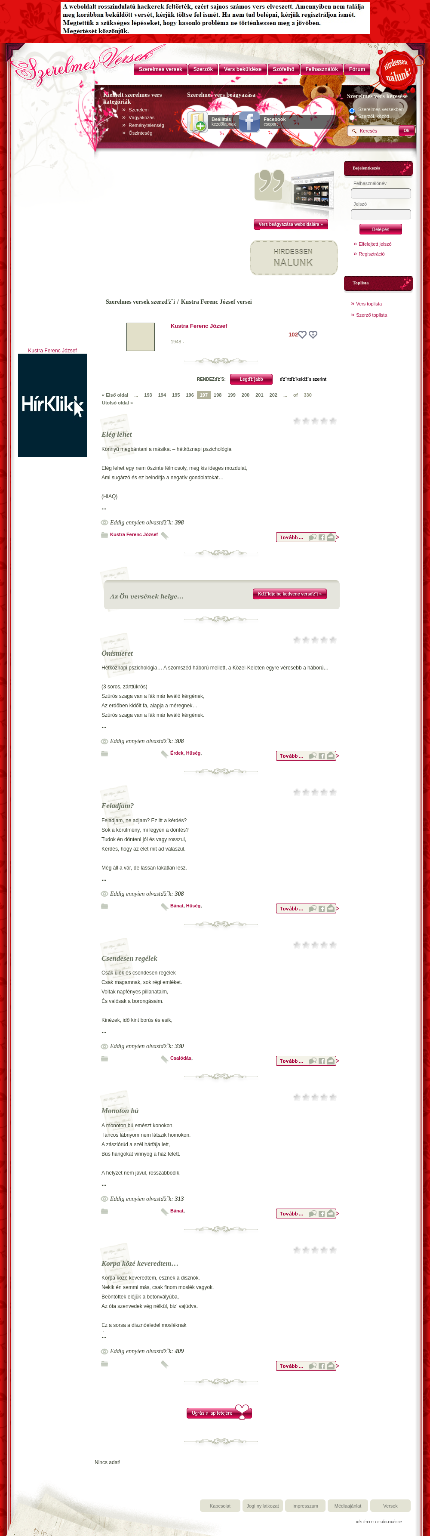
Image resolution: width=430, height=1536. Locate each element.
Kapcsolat (220, 1505)
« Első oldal (115, 395)
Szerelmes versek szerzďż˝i (140, 302)
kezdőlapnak (224, 121)
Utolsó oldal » (117, 402)
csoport (275, 121)
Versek (390, 1505)
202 (273, 395)
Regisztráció (372, 253)
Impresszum (305, 1505)
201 (259, 395)
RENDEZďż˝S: (211, 379)
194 (162, 395)
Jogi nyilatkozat (262, 1505)
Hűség (193, 753)
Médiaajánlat (348, 1505)
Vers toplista (369, 303)
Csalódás (180, 1058)
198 (217, 395)
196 (190, 395)
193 (148, 395)
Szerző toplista (371, 315)
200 (245, 395)
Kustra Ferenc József (52, 351)
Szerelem (138, 109)
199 (231, 395)
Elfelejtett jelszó (375, 244)
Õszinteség (140, 133)
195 (176, 395)
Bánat (177, 905)
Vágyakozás (141, 117)
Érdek (177, 753)
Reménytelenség (146, 125)
